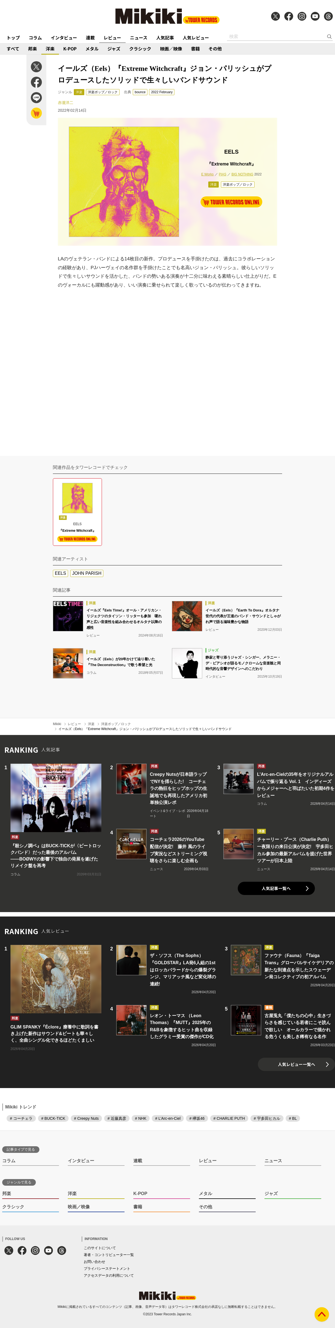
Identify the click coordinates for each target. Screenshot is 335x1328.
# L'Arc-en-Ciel (167, 1118)
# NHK (140, 1118)
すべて (13, 48)
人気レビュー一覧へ (296, 1064)
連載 (90, 37)
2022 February (161, 92)
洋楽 (50, 48)
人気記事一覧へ (276, 888)
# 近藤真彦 (116, 1118)
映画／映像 (171, 48)
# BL (293, 1118)
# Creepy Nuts (86, 1118)
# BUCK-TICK (53, 1118)
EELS (60, 573)
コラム (35, 37)
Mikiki (57, 724)
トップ (13, 37)
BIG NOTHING (242, 174)
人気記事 (165, 37)
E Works (207, 174)
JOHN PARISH (86, 573)
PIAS (222, 174)
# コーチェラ (21, 1118)
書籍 (195, 48)
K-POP (70, 48)
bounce (140, 92)
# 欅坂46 (196, 1118)
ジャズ (113, 48)
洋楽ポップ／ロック (103, 92)
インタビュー (64, 37)
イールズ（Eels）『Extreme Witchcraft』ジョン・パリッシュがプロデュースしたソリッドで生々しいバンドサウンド (145, 729)
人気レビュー (196, 37)
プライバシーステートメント (107, 1268)
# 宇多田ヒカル (267, 1118)
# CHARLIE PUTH (229, 1118)
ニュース (138, 37)
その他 (215, 48)
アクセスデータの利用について (109, 1275)
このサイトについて (100, 1248)
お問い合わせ (94, 1261)
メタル (92, 48)
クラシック (140, 48)
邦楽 (32, 48)
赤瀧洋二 (65, 102)
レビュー (112, 37)
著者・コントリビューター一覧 (109, 1255)
